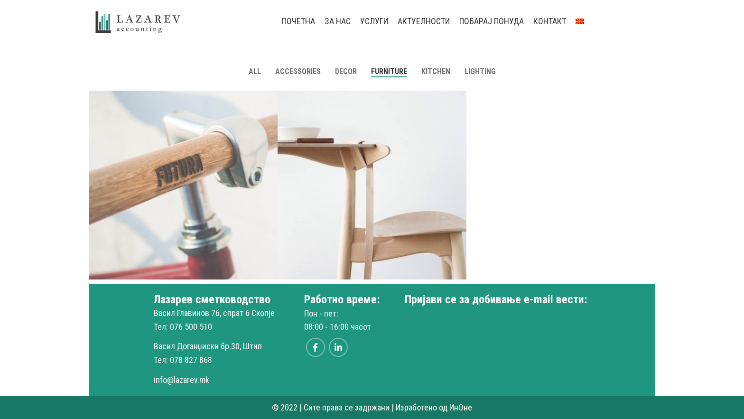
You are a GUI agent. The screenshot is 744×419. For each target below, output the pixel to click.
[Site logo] (138, 21)
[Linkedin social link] (338, 347)
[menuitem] (580, 21)
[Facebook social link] (315, 347)
